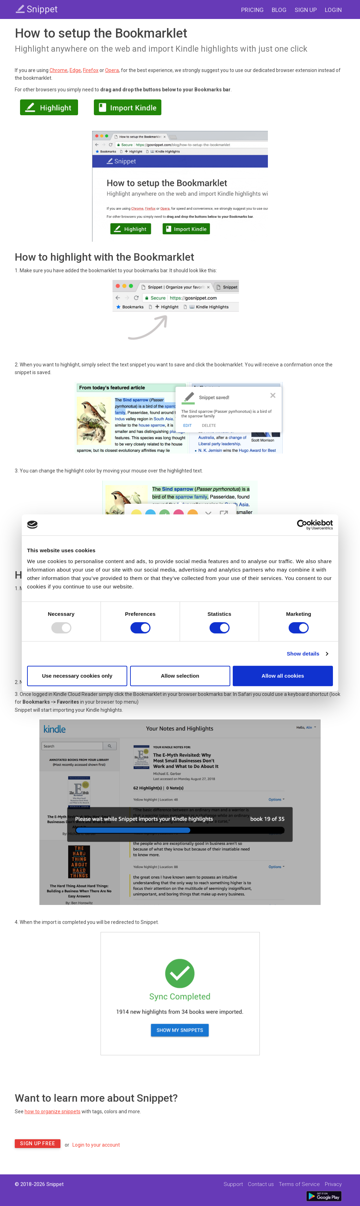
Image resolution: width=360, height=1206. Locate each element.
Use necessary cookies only (77, 676)
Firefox (90, 70)
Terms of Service (299, 1184)
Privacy (333, 1184)
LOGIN (333, 9)
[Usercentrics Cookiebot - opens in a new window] (302, 525)
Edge (75, 70)
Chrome (59, 70)
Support (233, 1184)
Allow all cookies (283, 676)
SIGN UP (306, 9)
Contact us (261, 1184)
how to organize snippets (53, 1111)
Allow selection (180, 676)
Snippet (37, 9)
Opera (112, 70)
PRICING (252, 9)
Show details (303, 654)
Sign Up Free (37, 1143)
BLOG (279, 9)
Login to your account (96, 1145)
